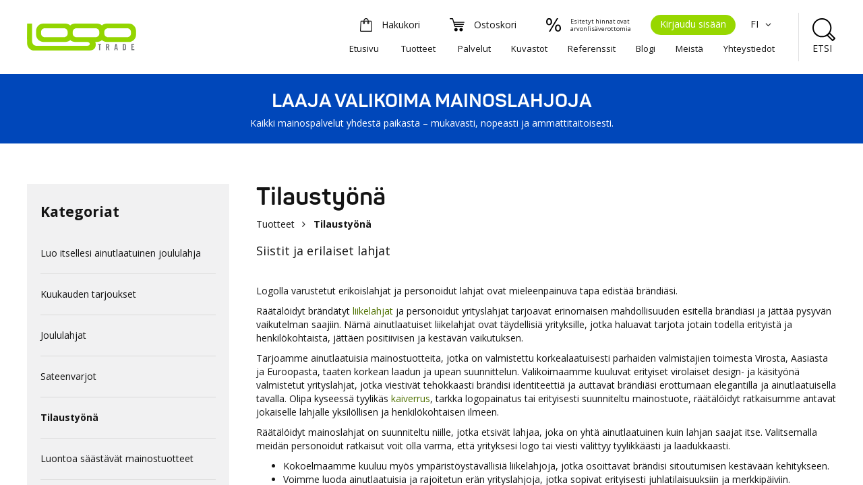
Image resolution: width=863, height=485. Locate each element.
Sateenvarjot (68, 376)
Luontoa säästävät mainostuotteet (117, 458)
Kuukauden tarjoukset (88, 294)
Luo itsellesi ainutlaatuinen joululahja (120, 253)
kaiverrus (410, 398)
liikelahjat (373, 310)
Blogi (645, 48)
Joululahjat (63, 335)
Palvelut (474, 48)
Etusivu (364, 48)
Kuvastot (529, 48)
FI (762, 24)
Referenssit (592, 48)
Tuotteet (418, 48)
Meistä (689, 48)
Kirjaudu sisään (693, 24)
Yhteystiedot (749, 48)
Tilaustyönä (69, 417)
